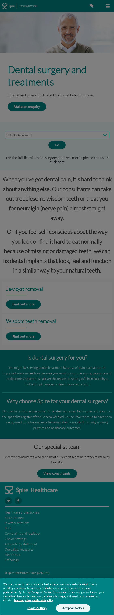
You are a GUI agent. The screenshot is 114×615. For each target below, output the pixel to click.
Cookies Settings (36, 610)
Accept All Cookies (73, 610)
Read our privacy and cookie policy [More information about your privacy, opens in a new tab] (33, 602)
